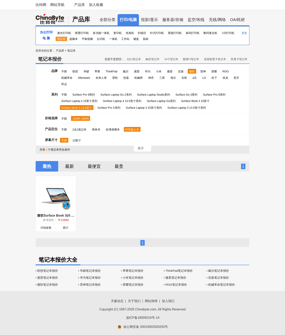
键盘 (136, 38)
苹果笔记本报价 (133, 270)
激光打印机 (64, 33)
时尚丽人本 (132, 129)
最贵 (119, 166)
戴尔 (125, 71)
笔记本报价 (50, 59)
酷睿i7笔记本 (191, 59)
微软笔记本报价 (47, 284)
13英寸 (76, 140)
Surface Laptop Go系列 (161, 101)
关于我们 (134, 301)
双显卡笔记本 (239, 59)
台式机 (101, 38)
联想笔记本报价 (47, 270)
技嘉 (126, 77)
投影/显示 (149, 19)
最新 (69, 166)
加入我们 (168, 301)
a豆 (194, 77)
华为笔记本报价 (90, 277)
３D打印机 (227, 33)
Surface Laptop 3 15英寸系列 (144, 107)
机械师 (138, 77)
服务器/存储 (172, 19)
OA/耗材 (237, 19)
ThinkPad (111, 71)
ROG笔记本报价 (176, 284)
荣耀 (214, 71)
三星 (162, 77)
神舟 (151, 77)
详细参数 (45, 227)
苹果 (97, 71)
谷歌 (184, 77)
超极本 (73, 38)
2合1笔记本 (134, 59)
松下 (214, 77)
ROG (225, 71)
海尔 (173, 77)
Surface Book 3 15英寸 (195, 101)
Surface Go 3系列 (187, 94)
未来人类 (101, 77)
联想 (75, 71)
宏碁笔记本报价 (218, 277)
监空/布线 (196, 19)
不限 (64, 71)
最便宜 (94, 166)
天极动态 (117, 301)
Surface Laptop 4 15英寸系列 (79, 101)
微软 (192, 71)
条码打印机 (193, 33)
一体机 (113, 38)
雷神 (203, 71)
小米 (159, 71)
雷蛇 (115, 77)
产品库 (79, 5)
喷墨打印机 (82, 33)
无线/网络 (217, 19)
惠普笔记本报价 (47, 277)
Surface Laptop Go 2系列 (115, 94)
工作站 (125, 38)
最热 (47, 166)
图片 (65, 227)
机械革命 (66, 77)
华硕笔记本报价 (90, 270)
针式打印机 (157, 33)
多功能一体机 (101, 33)
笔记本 (61, 38)
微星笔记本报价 (175, 277)
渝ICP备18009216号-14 (143, 317)
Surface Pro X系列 (109, 107)
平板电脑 (87, 38)
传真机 (130, 33)
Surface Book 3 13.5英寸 (76, 107)
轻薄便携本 (113, 129)
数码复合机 (210, 33)
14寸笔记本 (171, 59)
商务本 (96, 129)
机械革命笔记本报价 (221, 284)
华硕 (86, 71)
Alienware (84, 77)
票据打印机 (175, 33)
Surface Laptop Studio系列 (153, 94)
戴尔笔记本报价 (218, 270)
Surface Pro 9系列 (83, 94)
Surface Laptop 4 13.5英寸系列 (122, 101)
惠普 (137, 71)
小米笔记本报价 (133, 277)
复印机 (117, 33)
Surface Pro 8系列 (214, 94)
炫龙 (225, 77)
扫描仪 (142, 33)
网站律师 (151, 301)
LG (204, 77)
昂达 (64, 84)
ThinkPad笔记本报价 (179, 270)
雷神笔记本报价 (90, 284)
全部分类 (107, 19)
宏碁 (181, 71)
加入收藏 (96, 5)
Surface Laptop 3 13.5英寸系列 (186, 107)
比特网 (41, 5)
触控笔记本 (153, 59)
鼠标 (145, 38)
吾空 (236, 77)
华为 (147, 71)
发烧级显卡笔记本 (215, 59)
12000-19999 (80, 118)
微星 (170, 71)
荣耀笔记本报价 (133, 284)
